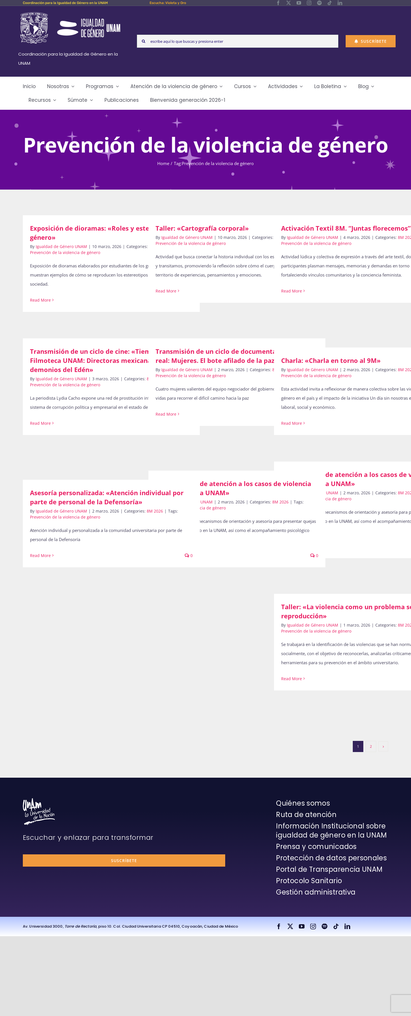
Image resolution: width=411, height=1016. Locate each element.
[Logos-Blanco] (70, 12)
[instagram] (309, 3)
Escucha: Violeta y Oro (168, 3)
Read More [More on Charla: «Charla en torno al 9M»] (291, 423)
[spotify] (319, 3)
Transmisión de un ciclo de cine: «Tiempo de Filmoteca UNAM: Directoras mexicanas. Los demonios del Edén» (99, 360)
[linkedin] (340, 3)
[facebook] (278, 3)
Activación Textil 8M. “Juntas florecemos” (346, 228)
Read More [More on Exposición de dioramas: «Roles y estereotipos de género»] (40, 300)
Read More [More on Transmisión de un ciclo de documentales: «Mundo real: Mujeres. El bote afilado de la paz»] (166, 414)
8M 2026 (280, 502)
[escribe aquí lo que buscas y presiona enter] (238, 41)
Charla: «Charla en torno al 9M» (331, 360)
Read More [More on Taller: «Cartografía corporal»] (166, 291)
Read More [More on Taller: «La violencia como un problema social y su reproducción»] (291, 678)
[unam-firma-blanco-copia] (39, 800)
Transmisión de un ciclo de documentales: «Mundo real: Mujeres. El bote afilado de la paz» (235, 356)
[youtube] (299, 3)
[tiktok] (329, 3)
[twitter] (288, 3)
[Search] (143, 41)
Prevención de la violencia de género (65, 252)
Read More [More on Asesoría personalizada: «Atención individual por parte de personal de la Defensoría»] (40, 555)
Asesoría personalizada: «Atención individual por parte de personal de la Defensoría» (107, 497)
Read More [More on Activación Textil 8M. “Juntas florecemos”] (291, 291)
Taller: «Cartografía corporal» (202, 228)
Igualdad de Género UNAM (61, 246)
